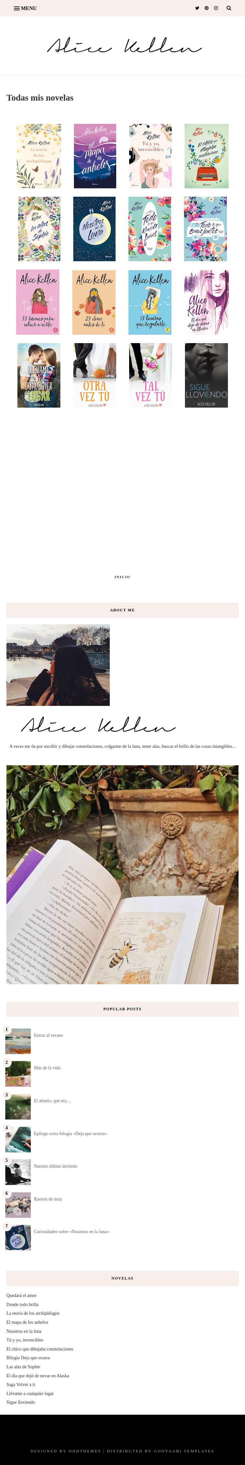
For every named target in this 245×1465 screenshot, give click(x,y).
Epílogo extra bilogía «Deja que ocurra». (71, 1133)
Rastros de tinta (48, 1199)
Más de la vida (47, 1067)
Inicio (122, 577)
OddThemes (85, 1451)
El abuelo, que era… (52, 1100)
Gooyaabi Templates (184, 1451)
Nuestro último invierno (55, 1166)
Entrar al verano (48, 1035)
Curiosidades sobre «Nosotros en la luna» (71, 1231)
